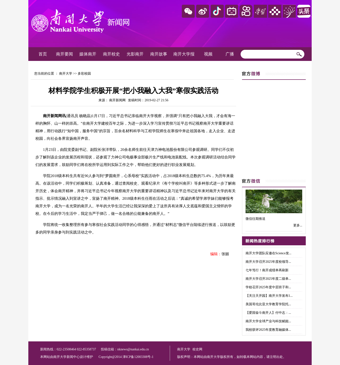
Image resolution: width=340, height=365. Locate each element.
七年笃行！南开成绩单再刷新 (267, 270)
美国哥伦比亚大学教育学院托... (268, 304)
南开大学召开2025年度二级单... (268, 278)
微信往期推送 (255, 219)
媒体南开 (87, 54)
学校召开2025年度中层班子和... (268, 287)
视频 (208, 54)
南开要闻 (64, 54)
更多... (297, 225)
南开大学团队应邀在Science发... (268, 253)
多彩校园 (84, 73)
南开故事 (158, 54)
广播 (229, 54)
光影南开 (135, 54)
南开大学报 (184, 54)
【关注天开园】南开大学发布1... (269, 295)
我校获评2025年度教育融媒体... (268, 329)
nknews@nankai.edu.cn (133, 349)
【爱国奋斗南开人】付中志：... (268, 312)
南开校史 (111, 54)
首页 (42, 54)
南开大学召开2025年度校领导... (268, 261)
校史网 (197, 349)
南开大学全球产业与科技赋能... (268, 321)
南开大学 (65, 73)
